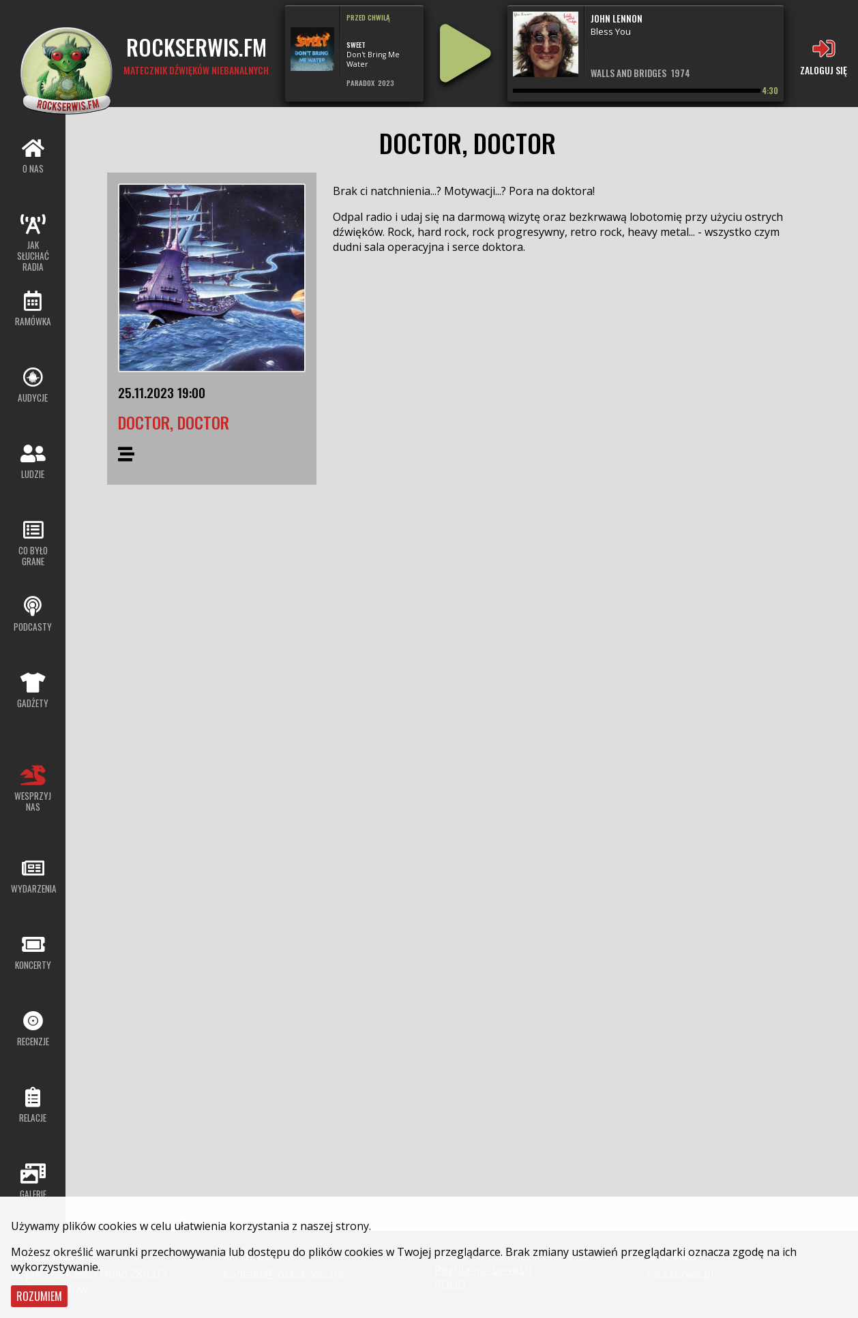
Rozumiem (39, 1296)
